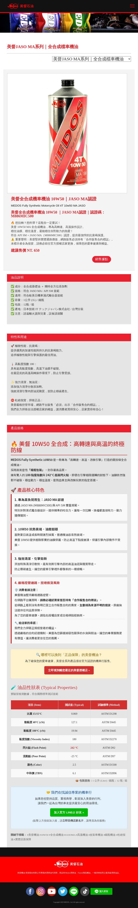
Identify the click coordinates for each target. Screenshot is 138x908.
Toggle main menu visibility (132, 4)
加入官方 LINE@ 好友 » (69, 812)
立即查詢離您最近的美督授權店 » (69, 670)
